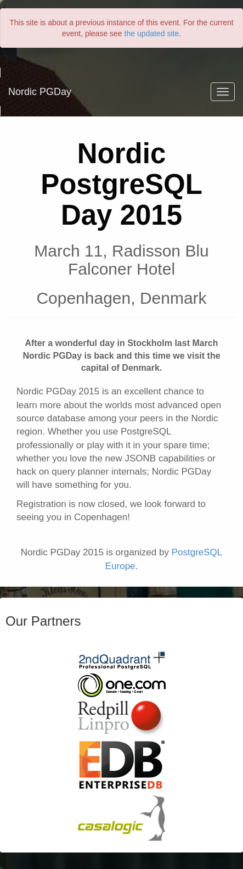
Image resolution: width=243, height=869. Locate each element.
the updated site (152, 33)
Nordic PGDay (39, 91)
